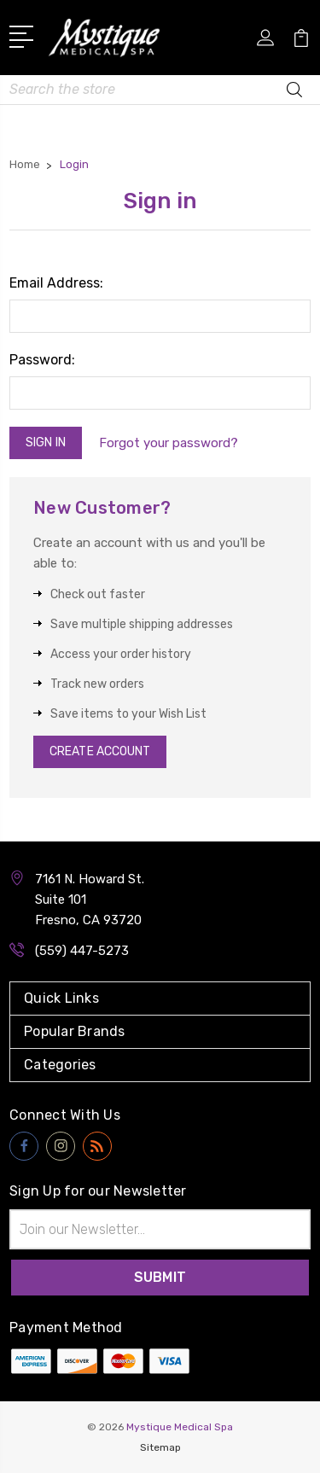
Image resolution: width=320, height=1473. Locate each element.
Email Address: (56, 283)
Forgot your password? (168, 443)
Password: (42, 360)
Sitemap (160, 1447)
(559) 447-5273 (82, 950)
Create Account (99, 751)
